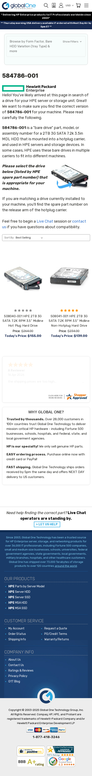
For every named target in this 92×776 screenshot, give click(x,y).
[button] (46, 46)
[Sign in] (61, 5)
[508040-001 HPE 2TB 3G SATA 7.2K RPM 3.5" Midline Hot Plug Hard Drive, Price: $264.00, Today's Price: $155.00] (23, 279)
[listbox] (30, 238)
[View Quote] (53, 5)
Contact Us (16, 665)
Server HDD (19, 592)
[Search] (46, 5)
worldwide (77, 14)
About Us (14, 659)
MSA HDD (17, 603)
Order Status (17, 634)
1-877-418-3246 (46, 737)
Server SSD (19, 597)
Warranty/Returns (56, 639)
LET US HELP (48, 524)
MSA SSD (17, 608)
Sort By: (9, 237)
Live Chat (45, 221)
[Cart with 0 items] (78, 5)
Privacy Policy (17, 676)
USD (70, 5)
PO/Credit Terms (55, 634)
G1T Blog (14, 681)
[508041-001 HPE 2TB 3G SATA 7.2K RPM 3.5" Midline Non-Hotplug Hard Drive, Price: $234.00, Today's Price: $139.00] (69, 279)
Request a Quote (55, 628)
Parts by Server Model (26, 586)
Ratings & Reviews (20, 670)
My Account (16, 628)
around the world (66, 565)
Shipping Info (17, 639)
